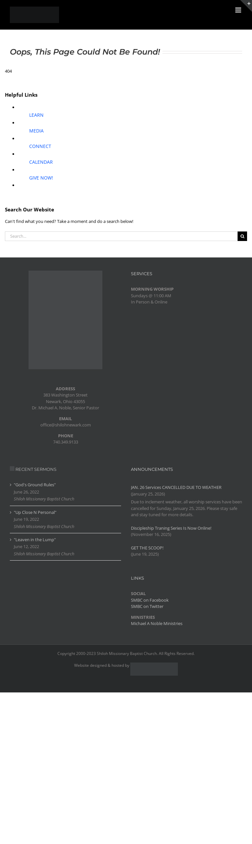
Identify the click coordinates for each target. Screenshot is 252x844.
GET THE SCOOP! (147, 548)
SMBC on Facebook (150, 600)
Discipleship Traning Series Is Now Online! (171, 528)
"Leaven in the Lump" (35, 540)
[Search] (242, 236)
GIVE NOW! (41, 178)
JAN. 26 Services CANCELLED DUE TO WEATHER (176, 487)
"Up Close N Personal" (35, 512)
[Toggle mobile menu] (238, 10)
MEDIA (36, 131)
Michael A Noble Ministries (156, 623)
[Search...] (121, 236)
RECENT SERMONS (35, 469)
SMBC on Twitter (147, 606)
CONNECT (40, 146)
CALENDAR (41, 162)
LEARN (36, 115)
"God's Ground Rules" (35, 485)
